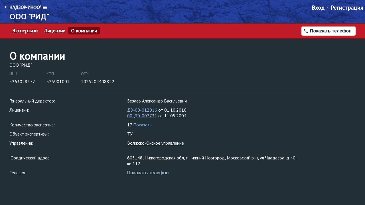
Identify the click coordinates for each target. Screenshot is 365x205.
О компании (84, 30)
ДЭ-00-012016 (142, 110)
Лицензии (54, 30)
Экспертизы (25, 30)
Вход (318, 7)
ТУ (130, 134)
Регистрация (347, 7)
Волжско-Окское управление (155, 143)
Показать (142, 125)
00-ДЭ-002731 (142, 115)
